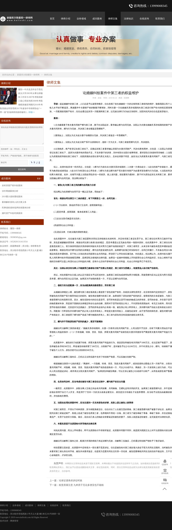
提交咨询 (22, 169)
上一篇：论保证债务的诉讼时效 (66, 480)
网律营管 (14, 521)
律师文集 (112, 18)
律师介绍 (65, 18)
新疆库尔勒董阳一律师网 (28, 75)
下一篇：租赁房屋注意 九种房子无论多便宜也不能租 (77, 485)
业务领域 (81, 18)
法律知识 (128, 18)
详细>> (31, 112)
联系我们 (160, 18)
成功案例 (97, 18)
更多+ (39, 179)
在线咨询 (144, 18)
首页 (52, 18)
